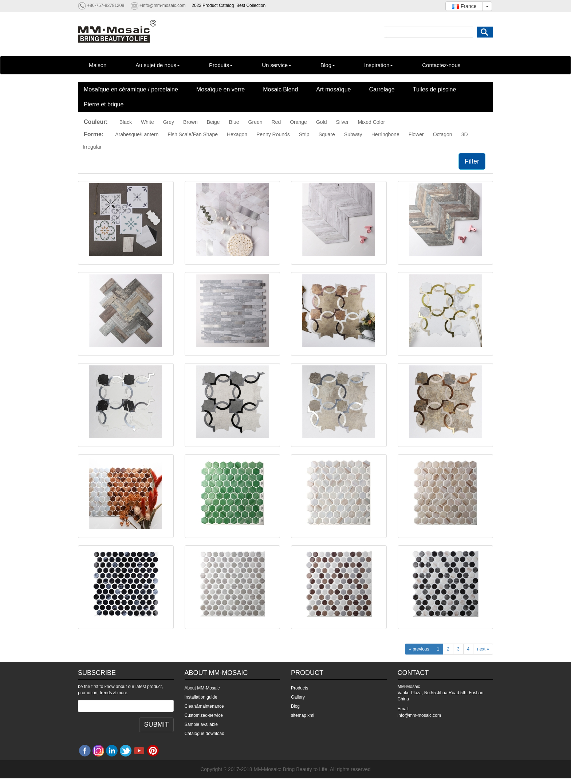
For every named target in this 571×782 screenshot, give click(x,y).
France (464, 6)
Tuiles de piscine (434, 89)
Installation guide (201, 697)
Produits (221, 65)
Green (255, 122)
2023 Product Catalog (213, 5)
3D (464, 134)
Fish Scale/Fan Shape (193, 134)
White (147, 122)
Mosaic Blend (280, 89)
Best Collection (250, 5)
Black (125, 122)
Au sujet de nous (157, 65)
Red (276, 122)
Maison (97, 65)
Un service (276, 65)
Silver (342, 122)
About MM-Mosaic (202, 688)
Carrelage (381, 89)
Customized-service (204, 715)
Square (327, 134)
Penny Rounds (273, 134)
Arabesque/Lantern (136, 134)
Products (299, 688)
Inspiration (378, 65)
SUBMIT (156, 724)
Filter (472, 161)
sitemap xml (302, 715)
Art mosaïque (333, 89)
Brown (190, 122)
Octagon (442, 134)
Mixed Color (371, 122)
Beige (213, 122)
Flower (416, 134)
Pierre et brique (103, 104)
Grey (168, 122)
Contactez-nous (441, 65)
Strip (304, 134)
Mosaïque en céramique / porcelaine (131, 89)
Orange (298, 122)
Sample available (201, 724)
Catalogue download (204, 733)
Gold (321, 122)
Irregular (92, 147)
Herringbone (385, 134)
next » (483, 649)
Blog (327, 65)
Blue (234, 122)
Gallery (298, 697)
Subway (353, 134)
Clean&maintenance (204, 706)
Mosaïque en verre (220, 89)
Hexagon (237, 134)
